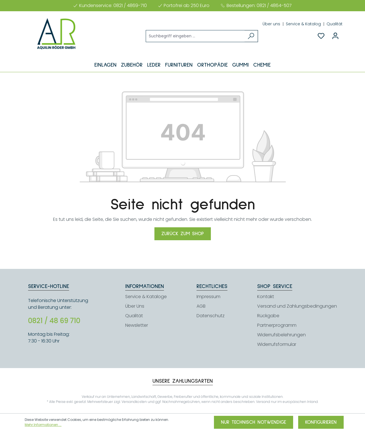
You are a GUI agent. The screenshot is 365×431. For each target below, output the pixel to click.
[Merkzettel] (321, 36)
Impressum (208, 296)
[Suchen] (251, 36)
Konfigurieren (321, 422)
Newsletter (136, 325)
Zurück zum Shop (182, 233)
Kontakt (265, 296)
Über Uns (134, 306)
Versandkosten (134, 401)
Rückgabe (268, 315)
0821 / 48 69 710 (54, 320)
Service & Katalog (304, 24)
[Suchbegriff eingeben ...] (195, 36)
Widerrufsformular (276, 344)
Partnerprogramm (276, 325)
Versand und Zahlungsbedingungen (297, 306)
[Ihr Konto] (335, 36)
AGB (201, 306)
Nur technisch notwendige (253, 422)
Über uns (272, 24)
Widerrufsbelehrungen (281, 335)
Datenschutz (211, 315)
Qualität (335, 24)
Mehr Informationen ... (43, 424)
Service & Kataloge (146, 296)
